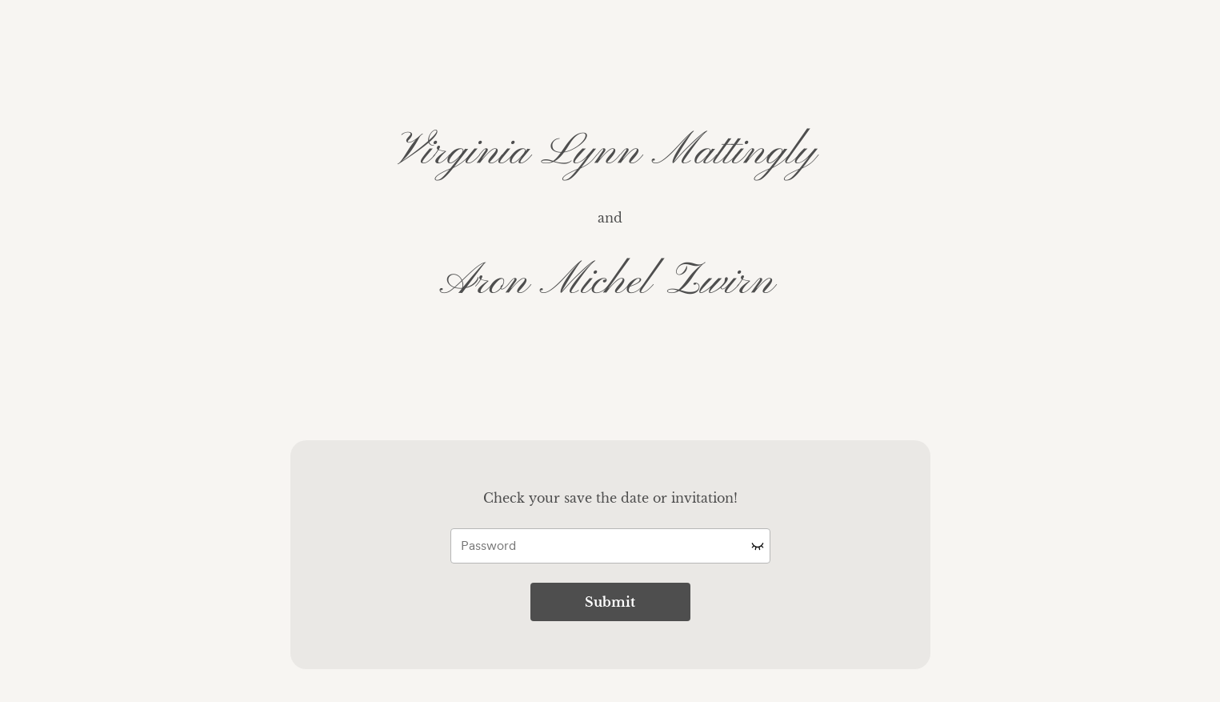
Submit (610, 602)
